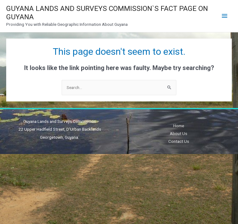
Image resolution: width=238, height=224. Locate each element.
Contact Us (178, 141)
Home (178, 125)
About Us (178, 133)
